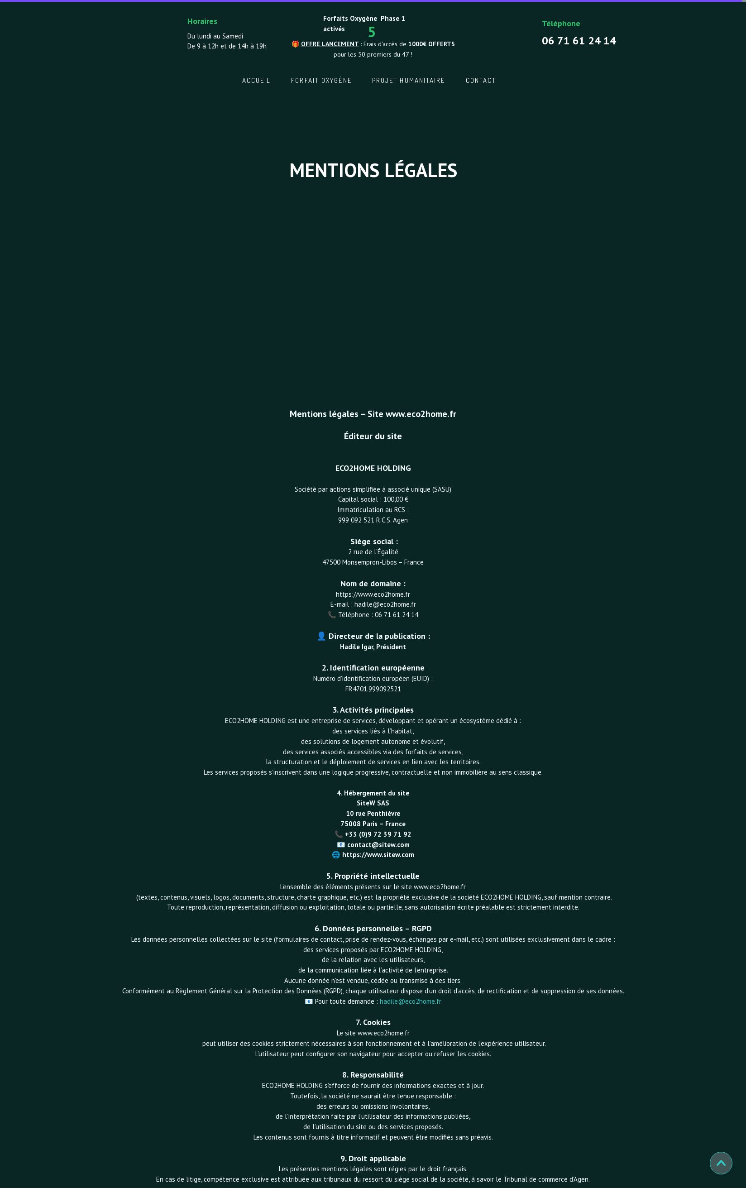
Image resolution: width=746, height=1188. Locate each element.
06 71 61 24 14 (579, 41)
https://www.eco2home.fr (373, 594)
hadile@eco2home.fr (410, 1001)
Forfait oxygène (321, 80)
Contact (481, 80)
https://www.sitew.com (378, 854)
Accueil (256, 80)
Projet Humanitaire (408, 80)
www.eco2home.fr (421, 414)
